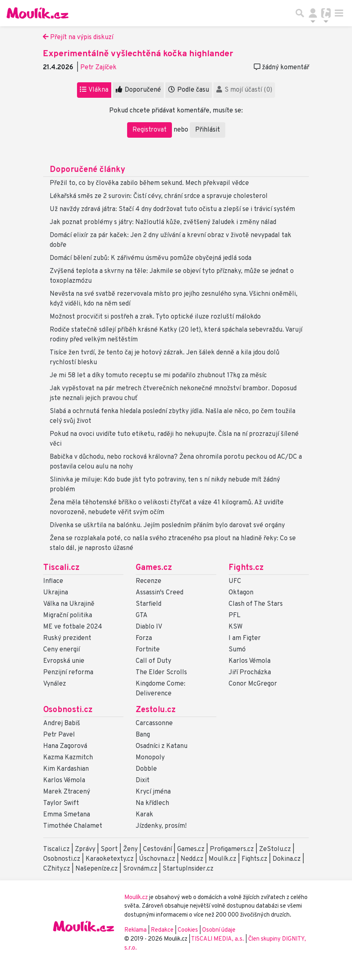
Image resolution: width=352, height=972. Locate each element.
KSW (235, 627)
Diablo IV (149, 627)
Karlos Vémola (250, 661)
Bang (143, 735)
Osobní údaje (218, 930)
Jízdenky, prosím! (161, 826)
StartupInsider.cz (188, 869)
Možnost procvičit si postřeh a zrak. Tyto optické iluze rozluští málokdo (155, 317)
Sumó (237, 650)
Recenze (148, 581)
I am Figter (245, 638)
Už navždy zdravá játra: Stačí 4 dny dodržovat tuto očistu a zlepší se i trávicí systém (172, 209)
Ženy (130, 849)
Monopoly (150, 758)
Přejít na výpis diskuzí (78, 37)
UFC (235, 581)
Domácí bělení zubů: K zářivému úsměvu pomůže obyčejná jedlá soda (150, 258)
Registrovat (149, 130)
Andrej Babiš (61, 723)
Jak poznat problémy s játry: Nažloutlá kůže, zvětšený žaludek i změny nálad (163, 222)
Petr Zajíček (98, 68)
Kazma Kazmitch (68, 758)
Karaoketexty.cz (110, 859)
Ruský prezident (67, 638)
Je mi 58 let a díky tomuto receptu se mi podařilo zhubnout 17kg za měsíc (158, 376)
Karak (144, 815)
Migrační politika (67, 615)
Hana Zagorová (65, 746)
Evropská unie (63, 661)
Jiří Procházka (250, 673)
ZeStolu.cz (275, 849)
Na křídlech (152, 803)
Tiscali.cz (61, 568)
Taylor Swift (61, 803)
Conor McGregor (253, 684)
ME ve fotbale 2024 (72, 627)
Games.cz (154, 568)
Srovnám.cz (140, 869)
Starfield (148, 604)
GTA (141, 615)
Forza (144, 638)
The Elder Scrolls (161, 673)
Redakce (162, 930)
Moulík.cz (222, 859)
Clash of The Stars (256, 604)
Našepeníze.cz (96, 869)
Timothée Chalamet (72, 826)
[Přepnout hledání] (299, 13)
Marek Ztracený (66, 792)
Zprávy (85, 849)
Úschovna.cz (157, 859)
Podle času (188, 90)
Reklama (135, 930)
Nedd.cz (191, 859)
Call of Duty (153, 661)
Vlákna (94, 90)
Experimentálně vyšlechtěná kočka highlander (138, 53)
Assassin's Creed (159, 593)
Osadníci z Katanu (161, 746)
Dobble (146, 769)
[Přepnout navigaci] (312, 13)
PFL (234, 615)
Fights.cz (246, 568)
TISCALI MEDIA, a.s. (218, 939)
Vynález (54, 684)
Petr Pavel (59, 735)
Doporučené (138, 90)
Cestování (157, 849)
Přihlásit (207, 130)
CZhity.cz (56, 869)
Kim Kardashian (66, 769)
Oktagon (241, 593)
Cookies (188, 930)
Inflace (53, 581)
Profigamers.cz (232, 849)
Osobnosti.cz (67, 710)
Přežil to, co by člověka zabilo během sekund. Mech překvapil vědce (149, 183)
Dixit (143, 780)
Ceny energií (61, 650)
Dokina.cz (287, 859)
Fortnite (148, 650)
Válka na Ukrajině (69, 604)
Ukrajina (55, 593)
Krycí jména (153, 792)
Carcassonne (154, 723)
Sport (109, 849)
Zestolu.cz (156, 710)
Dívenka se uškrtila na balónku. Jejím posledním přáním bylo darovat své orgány (167, 525)
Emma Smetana (66, 815)
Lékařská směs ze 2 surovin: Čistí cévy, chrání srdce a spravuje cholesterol (159, 196)
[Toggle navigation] (338, 13)
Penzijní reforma (68, 673)
